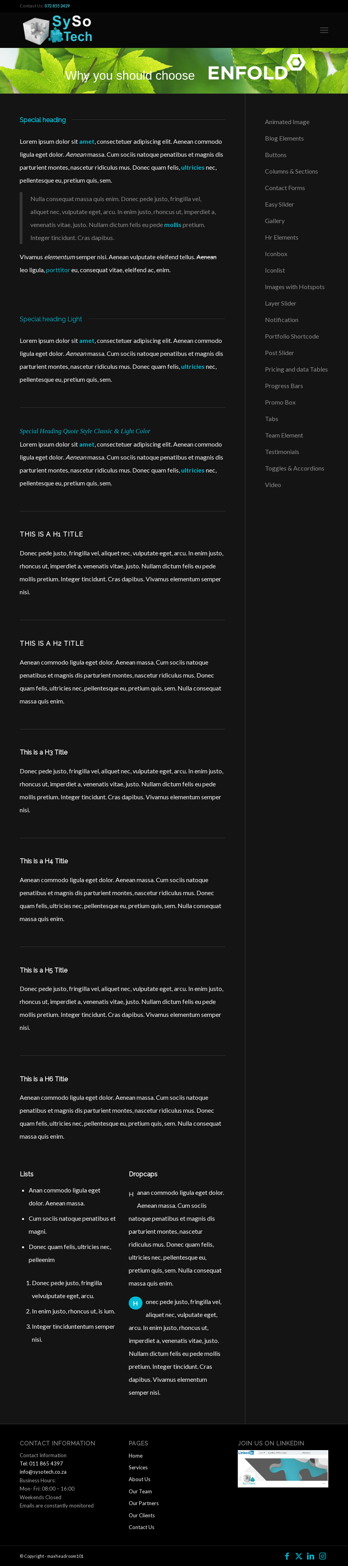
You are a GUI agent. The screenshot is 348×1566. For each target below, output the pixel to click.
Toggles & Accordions (294, 468)
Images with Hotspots (295, 286)
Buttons (276, 154)
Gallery (275, 220)
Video (273, 484)
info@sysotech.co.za (43, 1472)
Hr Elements (281, 237)
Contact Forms (285, 187)
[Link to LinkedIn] (311, 1556)
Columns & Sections (291, 171)
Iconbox (276, 253)
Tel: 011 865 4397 (41, 1463)
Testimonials (282, 451)
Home (136, 1455)
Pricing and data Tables (296, 369)
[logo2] (60, 30)
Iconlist (275, 270)
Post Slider (279, 352)
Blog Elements (284, 138)
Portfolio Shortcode (292, 336)
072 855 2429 (57, 5)
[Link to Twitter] (299, 1556)
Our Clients (142, 1515)
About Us (139, 1479)
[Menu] (324, 29)
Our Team (140, 1491)
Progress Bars (284, 385)
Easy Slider (279, 204)
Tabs (271, 418)
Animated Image (287, 121)
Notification (281, 319)
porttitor (58, 269)
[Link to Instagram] (322, 1556)
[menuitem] (324, 29)
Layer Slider (280, 303)
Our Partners (144, 1503)
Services (138, 1467)
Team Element (284, 435)
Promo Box (280, 402)
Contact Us (141, 1527)
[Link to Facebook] (287, 1556)
